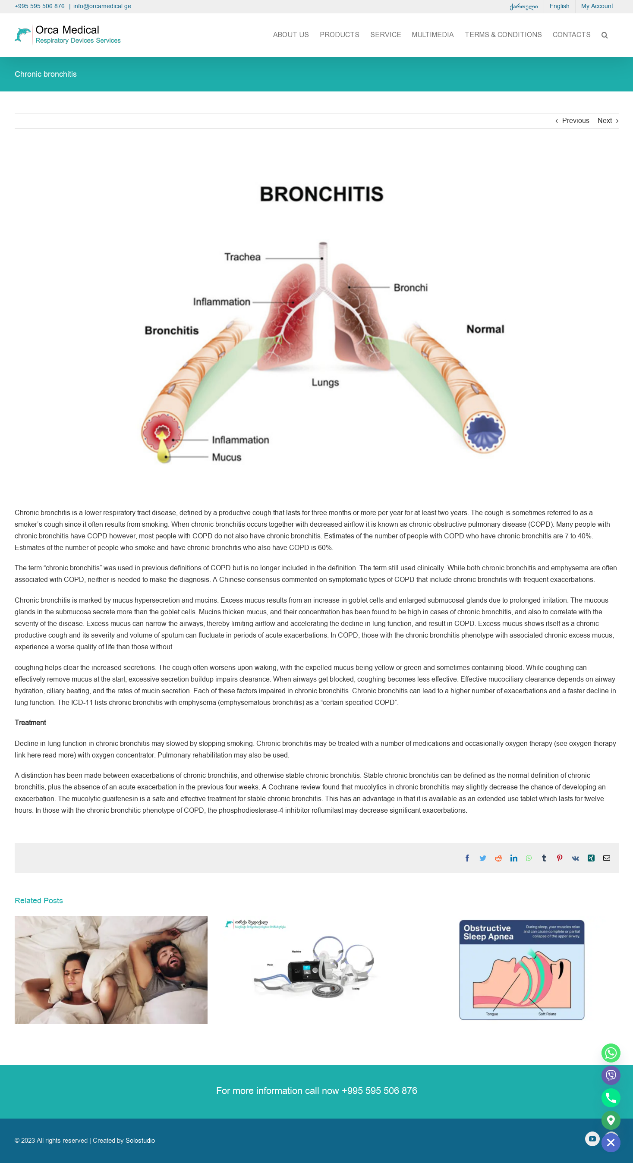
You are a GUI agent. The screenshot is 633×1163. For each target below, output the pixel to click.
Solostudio (140, 1140)
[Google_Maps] (611, 1120)
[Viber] (611, 1075)
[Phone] (611, 1097)
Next (605, 121)
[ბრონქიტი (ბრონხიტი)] (317, 324)
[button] (605, 35)
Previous (575, 121)
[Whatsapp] (611, 1053)
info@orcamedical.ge (102, 6)
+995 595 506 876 (40, 6)
